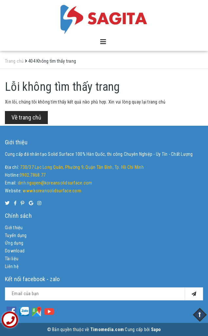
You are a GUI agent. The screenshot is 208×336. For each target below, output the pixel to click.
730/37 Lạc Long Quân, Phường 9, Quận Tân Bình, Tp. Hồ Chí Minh (82, 167)
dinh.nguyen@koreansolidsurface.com (55, 182)
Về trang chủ (26, 117)
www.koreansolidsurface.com (52, 190)
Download (15, 250)
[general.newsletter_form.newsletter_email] (104, 293)
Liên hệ (12, 266)
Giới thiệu (14, 227)
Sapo (156, 329)
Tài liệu (11, 258)
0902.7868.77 (33, 175)
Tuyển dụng (16, 235)
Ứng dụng (14, 243)
